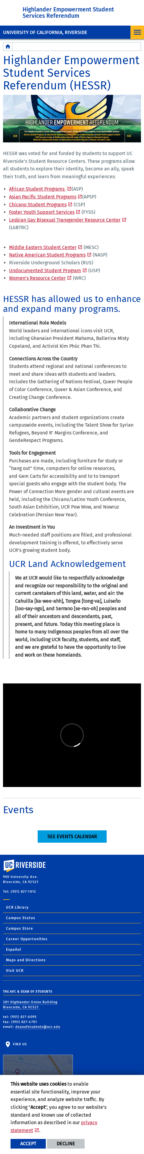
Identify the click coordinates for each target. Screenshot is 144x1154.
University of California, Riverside (45, 32)
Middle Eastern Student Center (43, 247)
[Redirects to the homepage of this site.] (7, 46)
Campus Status (20, 918)
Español (13, 949)
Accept (28, 1143)
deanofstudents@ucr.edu (37, 1027)
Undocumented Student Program (45, 270)
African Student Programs (37, 189)
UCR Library (17, 907)
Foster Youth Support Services (41, 212)
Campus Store (19, 928)
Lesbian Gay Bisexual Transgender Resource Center (65, 220)
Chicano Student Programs (38, 204)
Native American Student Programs (47, 255)
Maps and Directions (26, 960)
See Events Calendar (72, 836)
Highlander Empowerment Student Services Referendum (68, 12)
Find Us (38, 1061)
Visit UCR (14, 971)
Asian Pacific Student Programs (42, 197)
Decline (66, 1143)
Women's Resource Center (37, 278)
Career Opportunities (27, 939)
